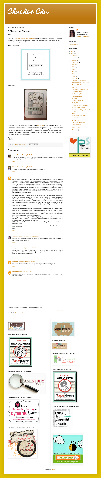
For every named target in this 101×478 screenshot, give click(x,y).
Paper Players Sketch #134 (79, 80)
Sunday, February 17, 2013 (25, 271)
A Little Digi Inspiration (77, 118)
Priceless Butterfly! (76, 85)
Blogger (54, 469)
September (75, 62)
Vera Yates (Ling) (17, 236)
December (75, 55)
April (73, 73)
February (74, 78)
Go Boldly (74, 98)
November (75, 58)
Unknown (15, 271)
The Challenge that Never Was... (80, 89)
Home (35, 310)
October (74, 60)
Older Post (60, 310)
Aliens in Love (75, 120)
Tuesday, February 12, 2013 (24, 155)
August (74, 64)
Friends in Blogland (77, 96)
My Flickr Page (74, 44)
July (73, 67)
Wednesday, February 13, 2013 (30, 236)
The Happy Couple (77, 91)
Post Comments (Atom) (21, 313)
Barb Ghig (15, 261)
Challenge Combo (76, 127)
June (73, 69)
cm (13, 177)
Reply (13, 161)
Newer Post (11, 310)
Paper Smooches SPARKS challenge (24, 38)
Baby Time (74, 87)
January (74, 130)
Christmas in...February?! (78, 122)
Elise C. (14, 167)
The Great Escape (76, 124)
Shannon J (81, 30)
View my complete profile (83, 36)
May (73, 71)
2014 (72, 51)
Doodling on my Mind (77, 94)
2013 (72, 53)
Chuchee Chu (28, 12)
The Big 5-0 (75, 103)
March (74, 76)
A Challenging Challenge (78, 107)
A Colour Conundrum (77, 100)
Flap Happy (40, 125)
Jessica (14, 155)
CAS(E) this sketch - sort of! (79, 115)
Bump (73, 113)
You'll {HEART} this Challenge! (80, 105)
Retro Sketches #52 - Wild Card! (80, 82)
